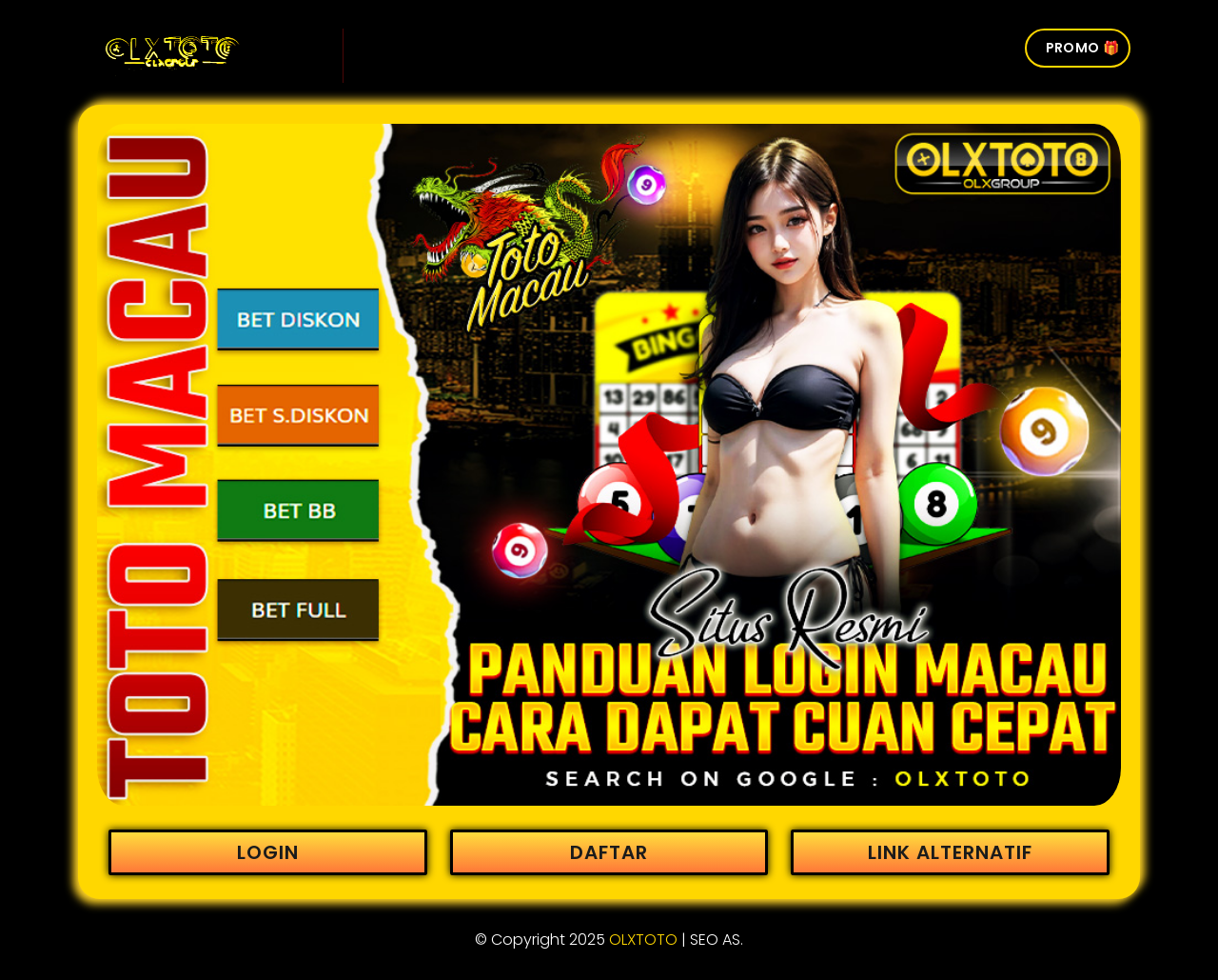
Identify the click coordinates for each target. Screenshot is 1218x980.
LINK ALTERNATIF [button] (950, 852)
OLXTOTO (643, 939)
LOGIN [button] (268, 852)
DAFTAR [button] (609, 852)
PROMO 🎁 (1082, 47)
